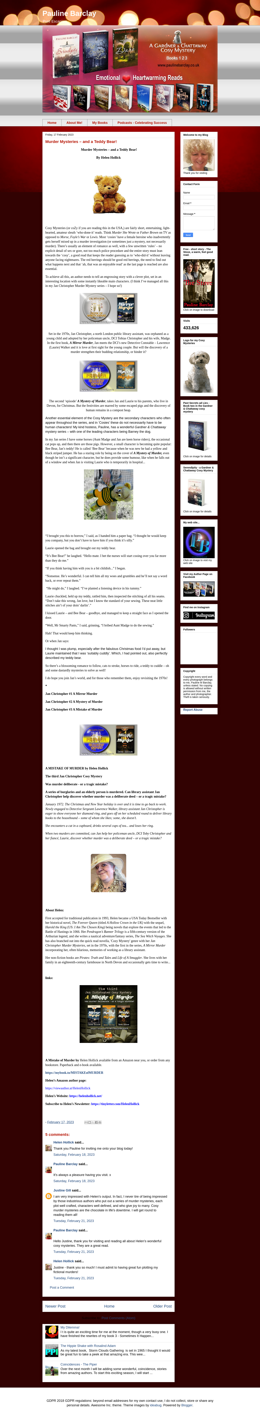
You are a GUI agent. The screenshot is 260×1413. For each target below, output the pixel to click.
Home (52, 123)
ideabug (155, 1405)
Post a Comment (62, 1287)
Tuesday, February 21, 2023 (73, 1221)
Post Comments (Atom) (118, 1318)
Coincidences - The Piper (78, 1364)
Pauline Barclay (69, 13)
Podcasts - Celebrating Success (142, 123)
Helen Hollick (63, 1142)
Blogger (186, 1405)
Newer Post (55, 1306)
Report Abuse (193, 709)
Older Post (162, 1306)
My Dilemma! (69, 1327)
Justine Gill (62, 1190)
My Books (100, 123)
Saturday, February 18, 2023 (74, 1154)
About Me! (74, 123)
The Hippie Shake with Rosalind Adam (88, 1346)
